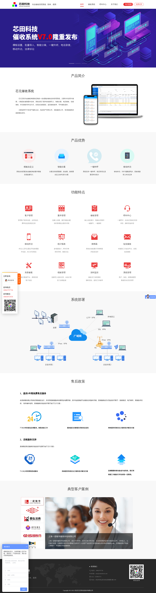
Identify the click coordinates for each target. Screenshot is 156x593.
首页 (82, 4)
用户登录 (128, 4)
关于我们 (114, 4)
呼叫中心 (102, 4)
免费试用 (139, 4)
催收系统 (91, 4)
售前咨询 (11, 280)
